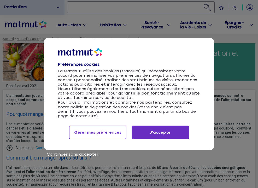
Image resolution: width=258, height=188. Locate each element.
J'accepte (160, 132)
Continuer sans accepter (72, 154)
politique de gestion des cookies (103, 107)
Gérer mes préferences (97, 132)
